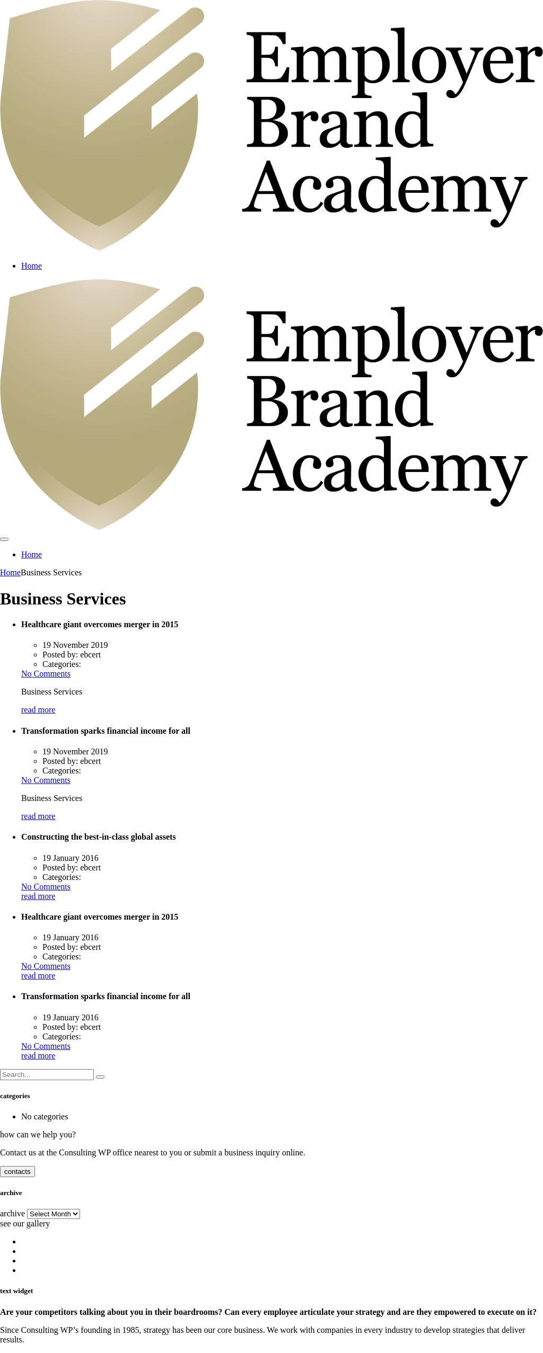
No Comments (46, 673)
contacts (17, 1172)
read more (38, 709)
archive (12, 1213)
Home (31, 265)
